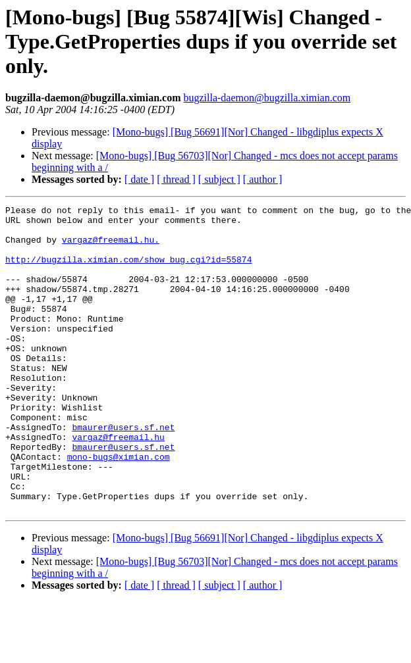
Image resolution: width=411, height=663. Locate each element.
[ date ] (139, 179)
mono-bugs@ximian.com (118, 508)
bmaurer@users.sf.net (123, 472)
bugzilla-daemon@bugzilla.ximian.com (266, 97)
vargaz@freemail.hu (118, 484)
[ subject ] (219, 179)
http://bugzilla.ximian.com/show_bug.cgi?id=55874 (128, 271)
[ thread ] (176, 179)
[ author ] (263, 179)
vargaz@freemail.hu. (110, 247)
